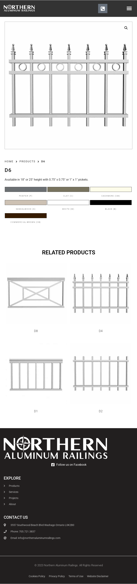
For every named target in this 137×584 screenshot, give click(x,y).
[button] (129, 8)
